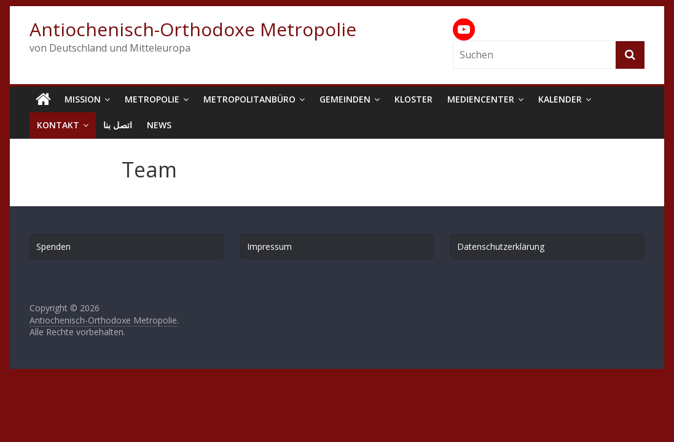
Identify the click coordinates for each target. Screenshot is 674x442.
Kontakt (58, 125)
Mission (83, 99)
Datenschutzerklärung (500, 246)
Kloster (413, 99)
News (159, 125)
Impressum (269, 246)
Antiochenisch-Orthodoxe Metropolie (192, 29)
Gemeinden (344, 99)
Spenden (53, 246)
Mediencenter (480, 99)
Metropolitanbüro (249, 99)
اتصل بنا (117, 125)
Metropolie (152, 99)
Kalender (560, 99)
